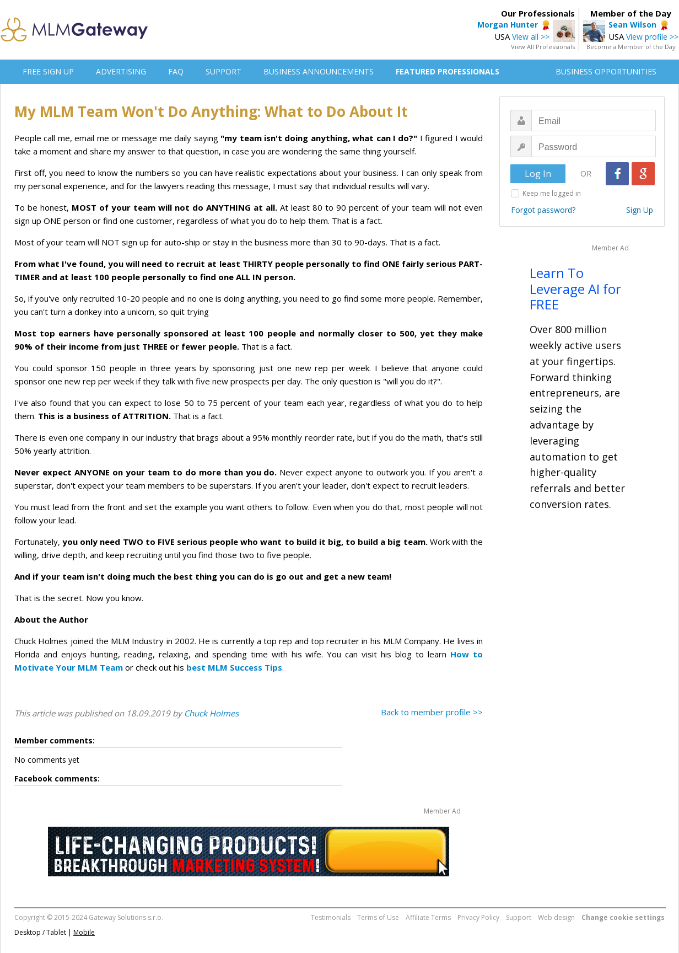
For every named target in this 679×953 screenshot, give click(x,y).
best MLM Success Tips (234, 667)
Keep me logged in (551, 193)
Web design (556, 917)
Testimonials (331, 917)
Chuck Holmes (211, 713)
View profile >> (652, 36)
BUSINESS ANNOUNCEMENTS (318, 71)
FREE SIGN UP (48, 71)
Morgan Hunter (507, 24)
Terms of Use (378, 917)
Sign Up (639, 210)
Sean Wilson (632, 24)
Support (518, 917)
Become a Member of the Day (631, 46)
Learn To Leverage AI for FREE (575, 289)
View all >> (530, 36)
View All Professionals (543, 46)
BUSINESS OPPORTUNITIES (606, 71)
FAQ (176, 71)
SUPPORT (223, 71)
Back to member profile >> (432, 712)
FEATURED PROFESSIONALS (447, 71)
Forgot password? (543, 210)
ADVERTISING (121, 71)
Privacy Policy (478, 917)
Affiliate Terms (428, 917)
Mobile (84, 932)
